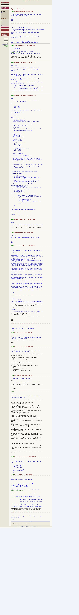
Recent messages (3, 8)
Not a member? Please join (5, 44)
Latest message (3, 7)
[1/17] (12, 11)
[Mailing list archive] (28, 613)
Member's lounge (4, 33)
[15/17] (12, 533)
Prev (1, 12)
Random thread (3, 18)
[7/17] (12, 271)
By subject (2, 25)
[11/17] (12, 388)
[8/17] (12, 286)
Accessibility (5, 29)
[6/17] (12, 256)
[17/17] (12, 597)
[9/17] (12, 344)
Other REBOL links (5, 35)
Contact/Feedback (4, 34)
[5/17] (12, 108)
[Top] (40, 613)
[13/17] (12, 438)
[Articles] (33, 613)
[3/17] (12, 50)
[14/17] (12, 455)
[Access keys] (37, 613)
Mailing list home (4, 2)
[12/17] (12, 404)
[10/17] (12, 377)
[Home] (15, 613)
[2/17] (12, 24)
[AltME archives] (23, 613)
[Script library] (18, 613)
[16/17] (12, 554)
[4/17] (12, 70)
